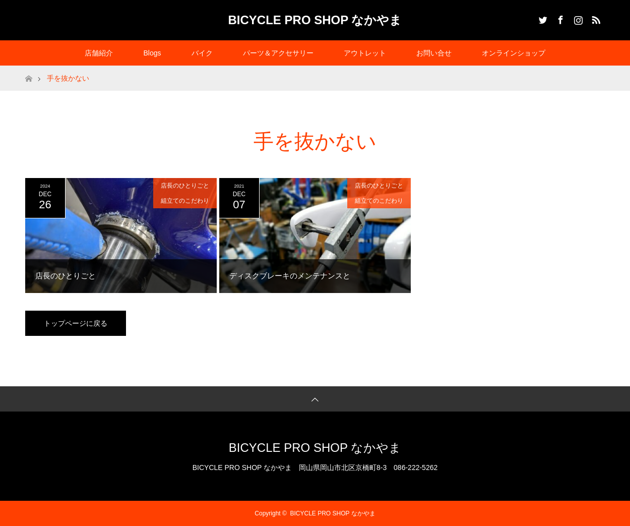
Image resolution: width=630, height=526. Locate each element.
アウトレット (365, 53)
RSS (594, 18)
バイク (202, 53)
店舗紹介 (99, 53)
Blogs (152, 53)
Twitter (541, 18)
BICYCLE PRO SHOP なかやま (315, 20)
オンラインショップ (513, 53)
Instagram (577, 18)
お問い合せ (434, 53)
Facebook (559, 18)
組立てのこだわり (185, 200)
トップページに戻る (75, 323)
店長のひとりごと (185, 185)
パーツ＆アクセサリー (278, 53)
